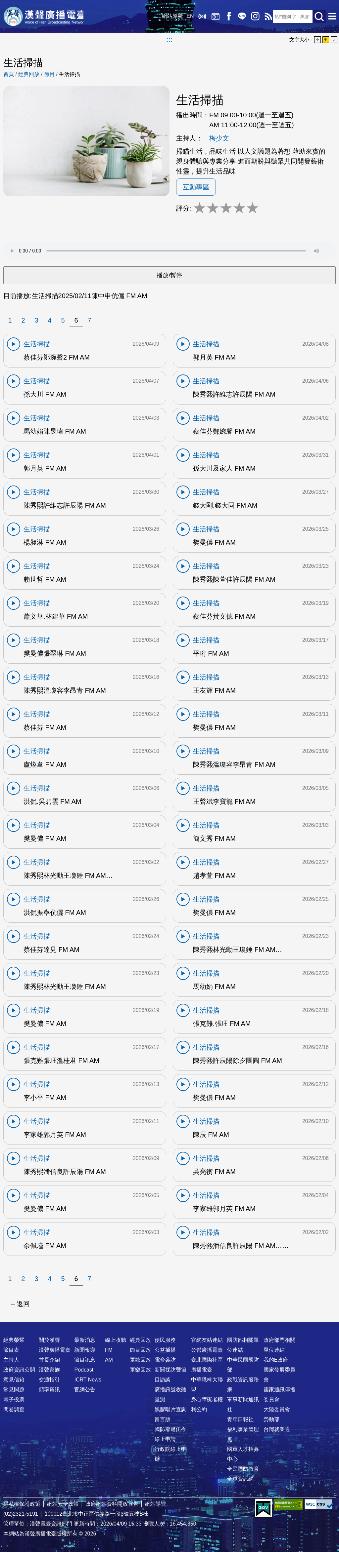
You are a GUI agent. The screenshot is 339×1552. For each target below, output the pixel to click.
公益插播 (165, 1350)
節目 (49, 74)
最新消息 (84, 1340)
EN (188, 16)
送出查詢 (319, 16)
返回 (23, 1303)
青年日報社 (240, 1419)
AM (109, 1360)
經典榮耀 (13, 1340)
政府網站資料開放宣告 (111, 1504)
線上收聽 (200, 16)
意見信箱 (13, 1379)
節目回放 (140, 1350)
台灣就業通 (277, 1429)
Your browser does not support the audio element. (169, 251)
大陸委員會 (277, 1409)
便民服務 (165, 1340)
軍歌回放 (140, 1360)
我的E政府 (276, 1360)
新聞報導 (84, 1350)
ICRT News (87, 1379)
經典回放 (213, 16)
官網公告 (84, 1389)
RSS (266, 16)
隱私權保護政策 (21, 1504)
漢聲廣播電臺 (44, 16)
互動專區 (196, 187)
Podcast (83, 1370)
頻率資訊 (49, 1389)
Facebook (226, 16)
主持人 (11, 1360)
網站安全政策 (63, 1504)
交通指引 (49, 1379)
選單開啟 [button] (332, 16)
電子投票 (13, 1399)
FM (109, 1350)
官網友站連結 (207, 1340)
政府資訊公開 (19, 1370)
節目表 (11, 1350)
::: (169, 39)
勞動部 (271, 1419)
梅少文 (219, 138)
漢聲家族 (49, 1370)
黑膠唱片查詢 (170, 1409)
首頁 (8, 74)
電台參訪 (165, 1360)
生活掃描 (69, 74)
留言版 (162, 1419)
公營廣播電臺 (207, 1350)
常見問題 (13, 1389)
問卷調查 (13, 1409)
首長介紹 (49, 1360)
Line (239, 16)
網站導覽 (170, 16)
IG (253, 16)
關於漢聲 (49, 1340)
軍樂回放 (140, 1370)
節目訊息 (84, 1360)
